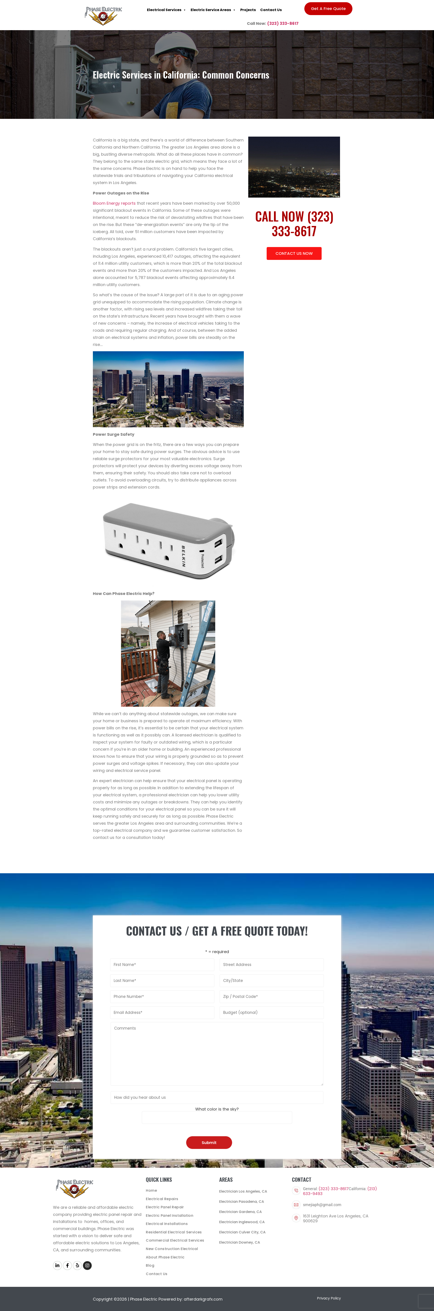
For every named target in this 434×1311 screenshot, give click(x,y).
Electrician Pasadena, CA (241, 1201)
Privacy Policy (329, 1294)
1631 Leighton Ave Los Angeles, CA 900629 (335, 1218)
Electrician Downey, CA (239, 1242)
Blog (150, 1262)
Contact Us (271, 9)
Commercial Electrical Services (175, 1238)
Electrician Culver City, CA (242, 1232)
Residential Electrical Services (174, 1230)
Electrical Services (166, 10)
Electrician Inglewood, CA (242, 1222)
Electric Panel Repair (165, 1206)
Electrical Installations (167, 1222)
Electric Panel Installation (169, 1214)
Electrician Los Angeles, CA (243, 1191)
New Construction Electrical (172, 1246)
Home (151, 1190)
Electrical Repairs (162, 1198)
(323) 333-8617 (283, 23)
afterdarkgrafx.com (203, 1295)
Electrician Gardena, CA (240, 1211)
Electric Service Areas (213, 10)
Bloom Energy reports (114, 203)
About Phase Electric (165, 1254)
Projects (248, 9)
